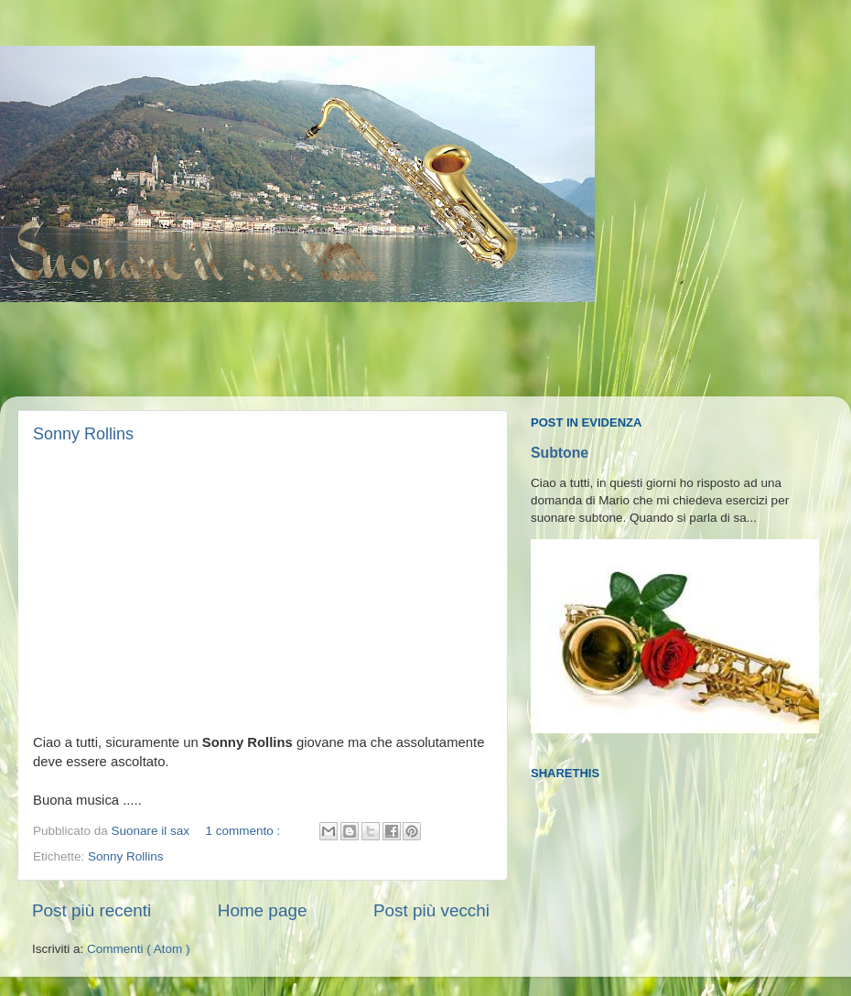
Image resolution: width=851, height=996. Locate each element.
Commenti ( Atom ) (138, 949)
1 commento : (244, 831)
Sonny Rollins (83, 434)
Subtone (559, 452)
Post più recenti (91, 910)
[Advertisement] (351, 350)
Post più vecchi (431, 910)
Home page (262, 910)
